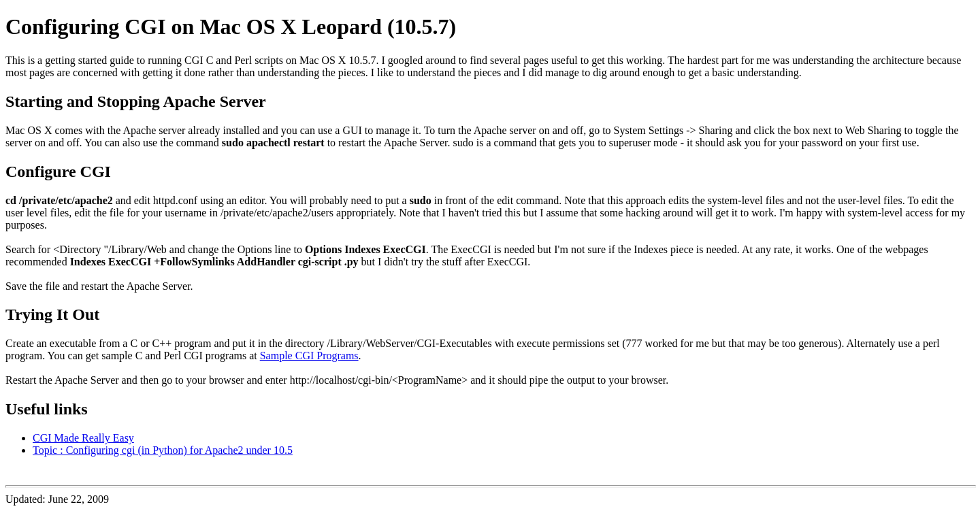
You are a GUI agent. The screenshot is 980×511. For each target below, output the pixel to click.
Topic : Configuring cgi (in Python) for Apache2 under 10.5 (163, 450)
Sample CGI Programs (309, 355)
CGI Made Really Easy (83, 438)
